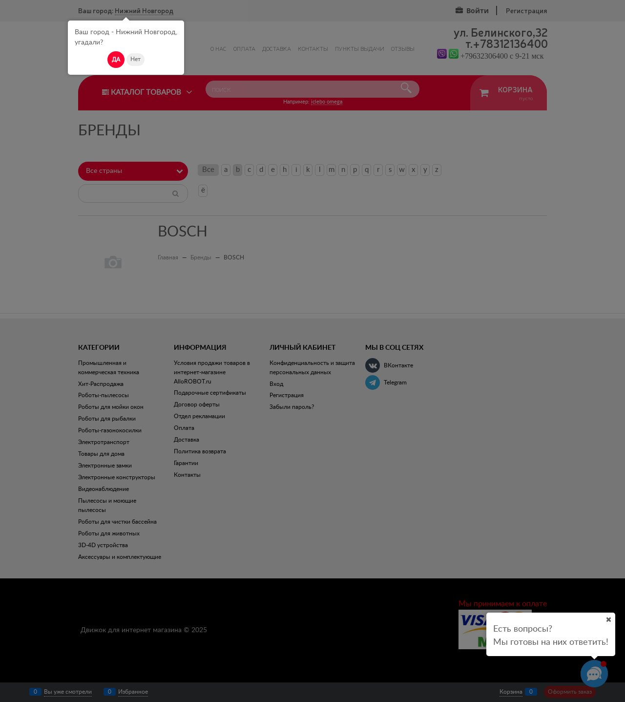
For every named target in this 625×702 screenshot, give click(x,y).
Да (116, 60)
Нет (135, 59)
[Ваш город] (608, 619)
